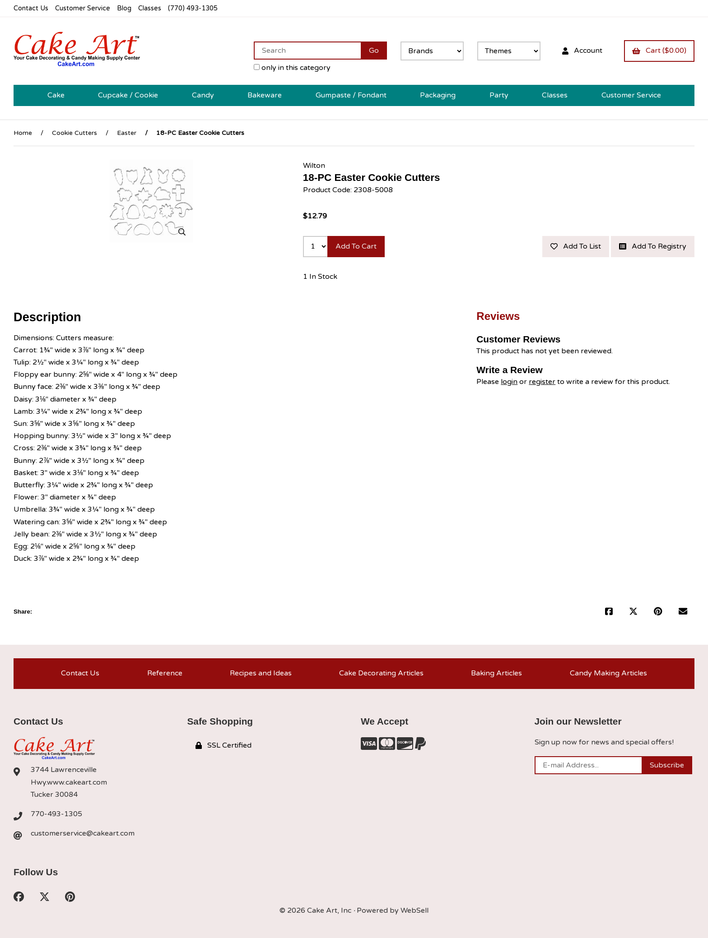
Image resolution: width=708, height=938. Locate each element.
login (509, 381)
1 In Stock (320, 276)
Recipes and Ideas (261, 673)
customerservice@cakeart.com (83, 833)
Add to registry (652, 246)
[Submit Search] (374, 51)
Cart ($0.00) (659, 50)
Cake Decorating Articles (381, 673)
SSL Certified (224, 745)
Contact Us (31, 8)
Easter (126, 133)
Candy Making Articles (608, 673)
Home (23, 133)
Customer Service (82, 8)
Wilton (314, 165)
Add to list (575, 246)
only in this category (292, 67)
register (542, 381)
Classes (149, 8)
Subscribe (667, 765)
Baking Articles (496, 673)
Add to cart (356, 246)
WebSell (415, 910)
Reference (164, 673)
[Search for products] (307, 51)
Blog (124, 8)
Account (582, 50)
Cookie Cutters (74, 133)
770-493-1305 (56, 813)
